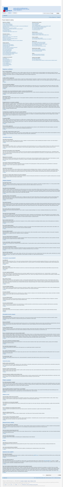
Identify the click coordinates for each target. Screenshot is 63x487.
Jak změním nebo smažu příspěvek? (8, 44)
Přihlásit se (58, 17)
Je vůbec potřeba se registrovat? (7, 24)
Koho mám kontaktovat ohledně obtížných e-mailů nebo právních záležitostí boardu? (44, 60)
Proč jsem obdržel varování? (7, 51)
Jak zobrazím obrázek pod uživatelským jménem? (10, 38)
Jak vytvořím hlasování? (6, 46)
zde (16, 456)
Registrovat (54, 17)
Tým (34, 477)
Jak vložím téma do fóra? (6, 43)
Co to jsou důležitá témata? (7, 63)
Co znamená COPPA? (6, 29)
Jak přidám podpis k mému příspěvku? (8, 45)
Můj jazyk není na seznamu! (7, 37)
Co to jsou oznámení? (6, 62)
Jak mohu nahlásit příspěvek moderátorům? (9, 52)
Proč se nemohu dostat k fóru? (7, 49)
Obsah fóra (5, 15)
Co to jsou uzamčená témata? (7, 64)
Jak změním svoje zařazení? (7, 39)
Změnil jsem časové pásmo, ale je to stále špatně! (10, 36)
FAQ (50, 17)
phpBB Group (36, 455)
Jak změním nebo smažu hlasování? (8, 48)
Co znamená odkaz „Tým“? (36, 29)
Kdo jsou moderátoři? (35, 24)
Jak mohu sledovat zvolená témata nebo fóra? (39, 50)
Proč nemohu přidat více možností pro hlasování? (10, 47)
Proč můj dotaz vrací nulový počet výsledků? (38, 43)
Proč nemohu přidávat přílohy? (7, 50)
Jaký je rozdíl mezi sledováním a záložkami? (38, 49)
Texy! (11, 484)
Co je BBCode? (5, 58)
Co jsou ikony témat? (6, 65)
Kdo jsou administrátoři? (35, 23)
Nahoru (5, 75)
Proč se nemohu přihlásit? (6, 23)
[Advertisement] (31, 3)
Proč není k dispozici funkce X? (36, 59)
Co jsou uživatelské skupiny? (36, 25)
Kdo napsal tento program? (36, 58)
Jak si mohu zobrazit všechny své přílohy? (38, 55)
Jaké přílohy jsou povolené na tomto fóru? (38, 54)
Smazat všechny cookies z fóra (40, 477)
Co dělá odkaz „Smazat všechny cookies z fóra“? (10, 31)
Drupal (6, 484)
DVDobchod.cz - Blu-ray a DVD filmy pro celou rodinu (30, 484)
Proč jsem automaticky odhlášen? (8, 25)
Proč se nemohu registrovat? (7, 30)
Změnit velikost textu (59, 15)
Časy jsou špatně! (5, 35)
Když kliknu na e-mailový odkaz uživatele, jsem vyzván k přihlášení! (13, 40)
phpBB (16, 484)
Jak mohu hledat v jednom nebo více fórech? (38, 42)
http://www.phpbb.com (47, 460)
